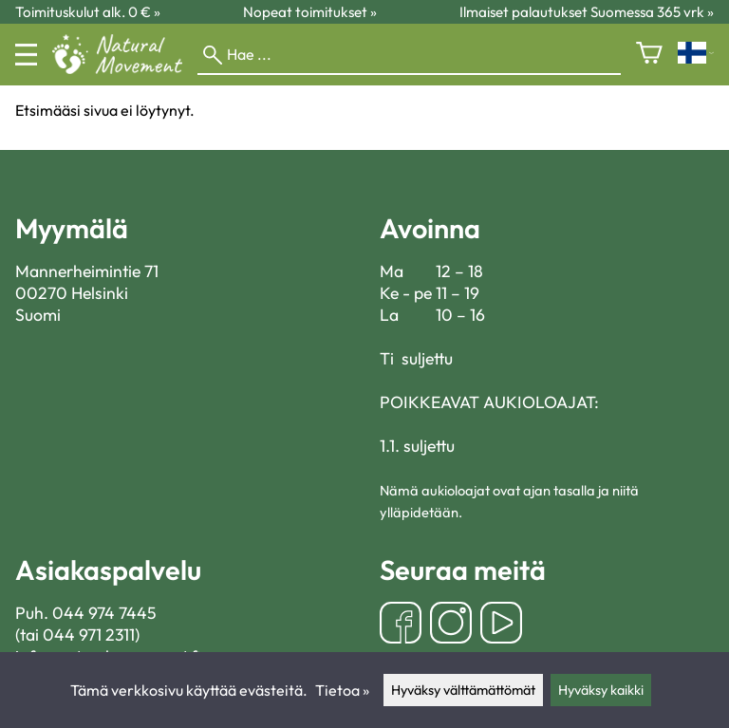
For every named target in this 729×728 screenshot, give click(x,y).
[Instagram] (451, 625)
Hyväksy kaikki (601, 690)
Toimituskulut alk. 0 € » (87, 12)
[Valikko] (26, 54)
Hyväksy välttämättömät (463, 690)
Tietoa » (342, 690)
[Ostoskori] (649, 54)
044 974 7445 (104, 613)
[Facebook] (400, 625)
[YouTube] (501, 625)
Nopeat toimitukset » (310, 12)
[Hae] (409, 55)
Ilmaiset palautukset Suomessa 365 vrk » (586, 12)
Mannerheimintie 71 (87, 271)
